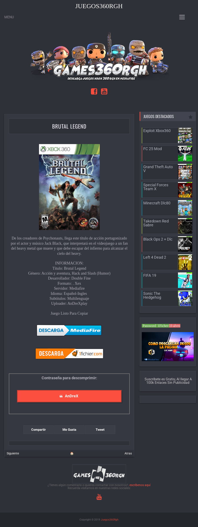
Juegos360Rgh (99, 5)
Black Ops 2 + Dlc (157, 239)
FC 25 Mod (152, 148)
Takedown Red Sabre (156, 223)
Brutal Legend (69, 126)
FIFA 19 (149, 275)
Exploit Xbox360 (157, 130)
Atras (128, 453)
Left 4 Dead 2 (154, 257)
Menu (9, 17)
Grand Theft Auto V (158, 169)
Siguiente (13, 453)
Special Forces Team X (155, 187)
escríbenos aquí (139, 485)
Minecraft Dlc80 (156, 203)
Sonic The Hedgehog (152, 295)
